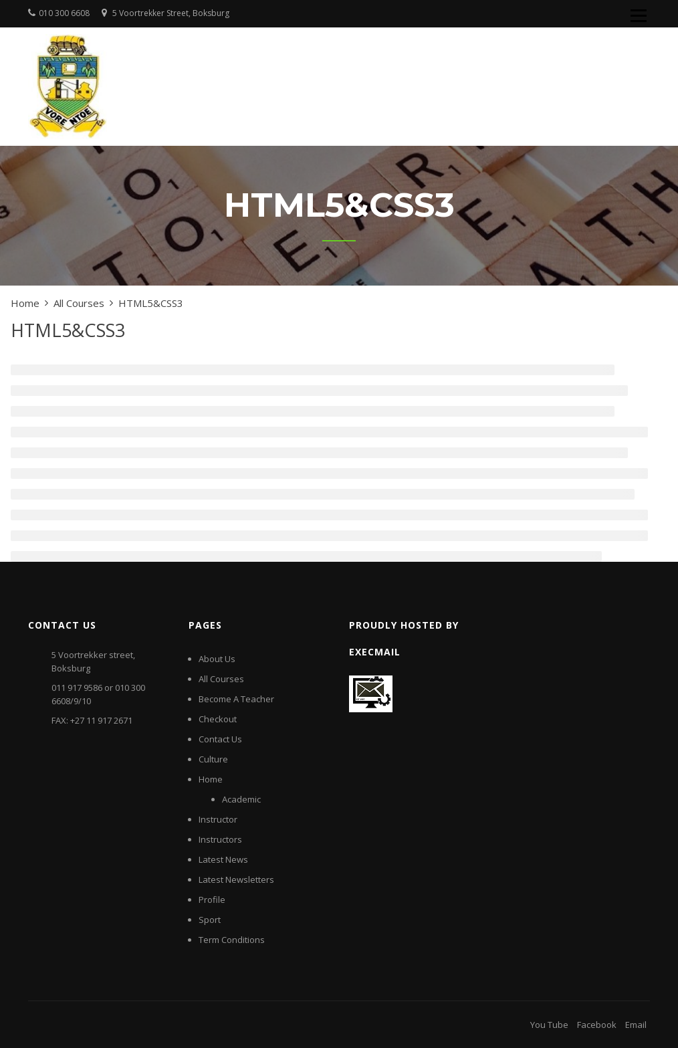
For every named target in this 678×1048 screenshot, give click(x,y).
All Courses (221, 679)
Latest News (223, 859)
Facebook (596, 1025)
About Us (217, 659)
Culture (213, 759)
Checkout (218, 719)
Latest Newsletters (236, 879)
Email (636, 1025)
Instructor (218, 819)
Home (211, 779)
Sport (210, 920)
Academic (241, 799)
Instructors (220, 839)
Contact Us (220, 739)
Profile (212, 900)
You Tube (549, 1025)
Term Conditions (232, 940)
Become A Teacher (236, 699)
